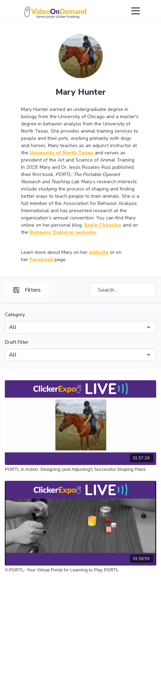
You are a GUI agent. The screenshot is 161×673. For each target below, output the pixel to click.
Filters (27, 290)
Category (15, 314)
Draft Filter (17, 342)
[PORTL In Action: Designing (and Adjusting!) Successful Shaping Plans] (80, 469)
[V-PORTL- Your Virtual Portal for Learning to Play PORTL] (80, 570)
